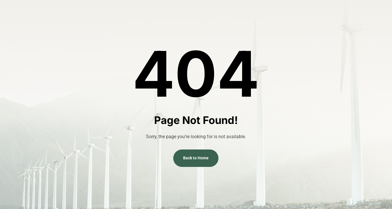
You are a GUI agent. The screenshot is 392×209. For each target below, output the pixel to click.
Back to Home (196, 158)
